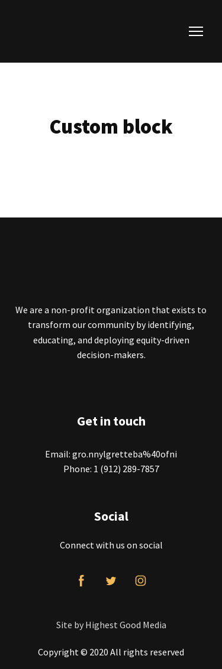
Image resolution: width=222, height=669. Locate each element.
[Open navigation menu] (196, 31)
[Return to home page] (88, 31)
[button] (81, 580)
